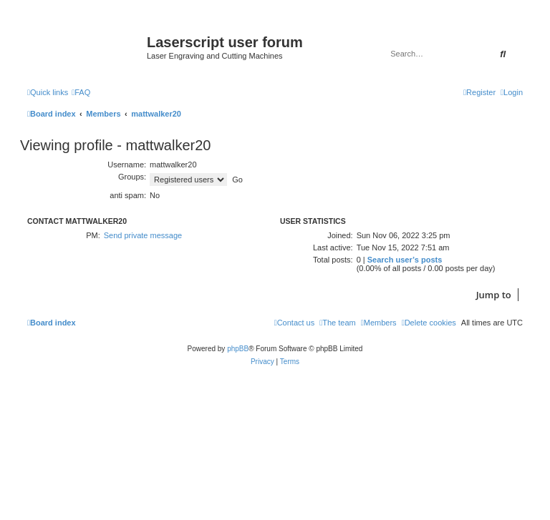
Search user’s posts (405, 259)
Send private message (143, 235)
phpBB (238, 349)
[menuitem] (81, 92)
